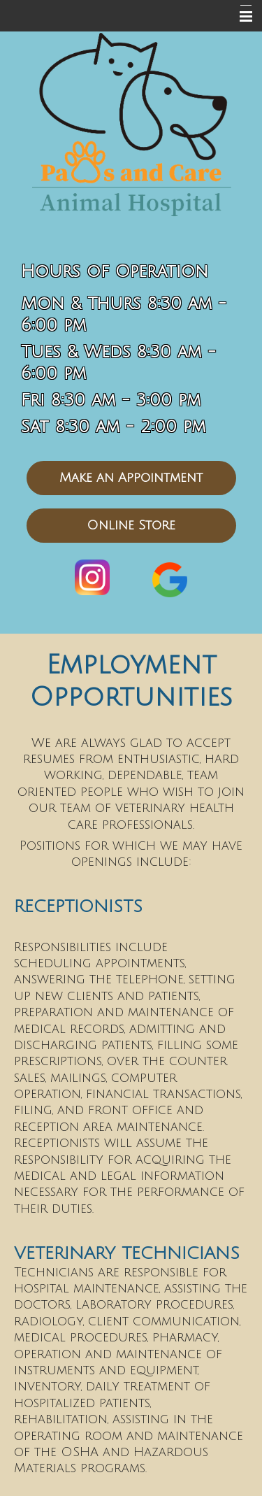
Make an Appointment (131, 478)
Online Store (131, 525)
